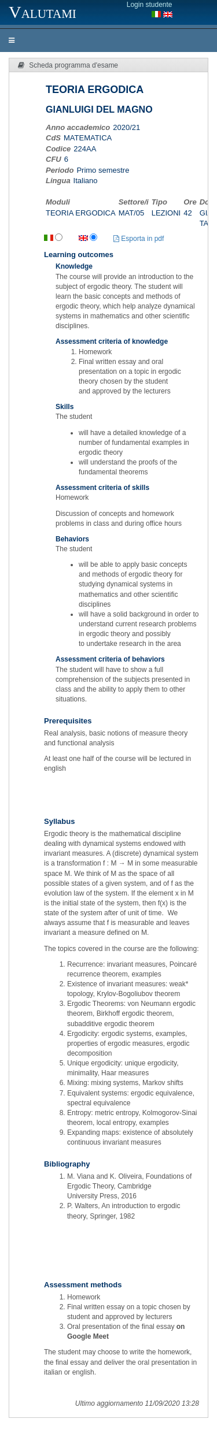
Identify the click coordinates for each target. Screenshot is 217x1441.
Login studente (149, 5)
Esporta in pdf (138, 239)
